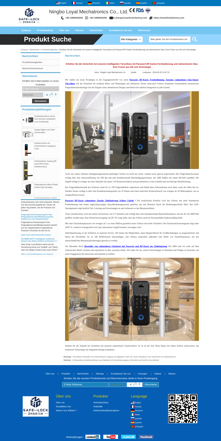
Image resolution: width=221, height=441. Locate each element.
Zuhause (26, 30)
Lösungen (142, 373)
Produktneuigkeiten (50, 50)
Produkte (65, 373)
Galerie (157, 373)
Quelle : (134, 72)
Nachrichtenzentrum (32, 68)
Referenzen (144, 30)
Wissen (79, 30)
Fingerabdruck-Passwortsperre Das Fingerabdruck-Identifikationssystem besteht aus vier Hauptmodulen (37, 217)
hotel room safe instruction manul (36, 235)
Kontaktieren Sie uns (120, 30)
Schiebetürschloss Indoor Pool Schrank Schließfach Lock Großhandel (44, 119)
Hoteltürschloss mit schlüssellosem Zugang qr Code (45, 146)
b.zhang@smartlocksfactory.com (130, 18)
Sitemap (100, 373)
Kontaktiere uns (63, 406)
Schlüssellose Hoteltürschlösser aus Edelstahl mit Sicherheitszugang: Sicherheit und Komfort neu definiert (115, 360)
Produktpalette (45, 30)
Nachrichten (96, 30)
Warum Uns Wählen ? (66, 410)
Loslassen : (147, 72)
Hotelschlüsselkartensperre (106, 410)
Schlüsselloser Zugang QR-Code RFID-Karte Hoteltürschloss (45, 164)
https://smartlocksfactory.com (169, 18)
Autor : (97, 72)
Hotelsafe (97, 406)
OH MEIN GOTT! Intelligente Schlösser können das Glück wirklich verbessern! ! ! (39, 240)
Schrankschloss (100, 402)
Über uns (64, 30)
